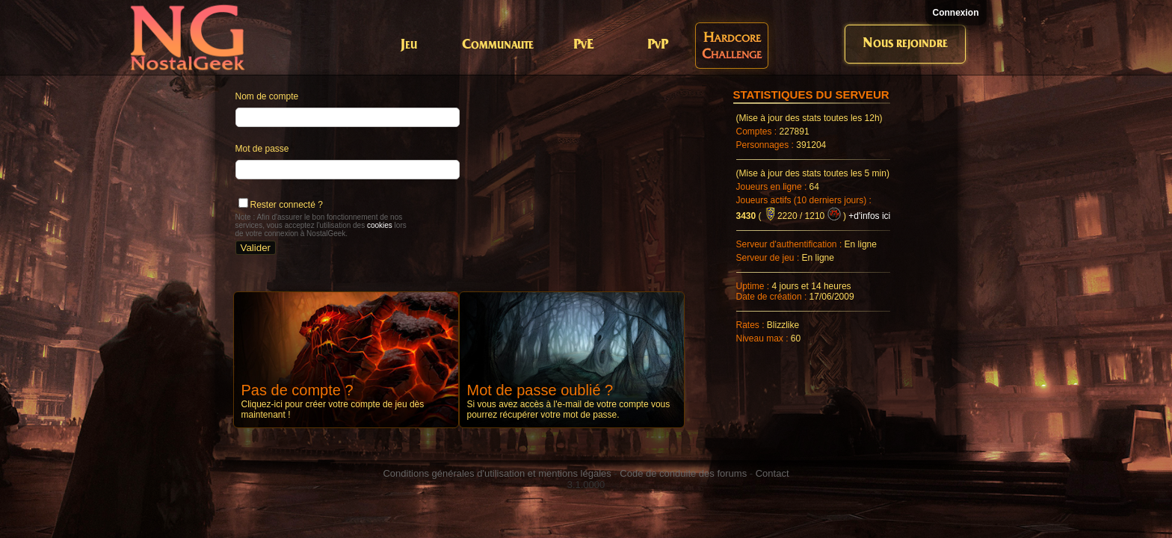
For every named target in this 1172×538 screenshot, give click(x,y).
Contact (772, 473)
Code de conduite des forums (683, 473)
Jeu (409, 45)
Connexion (956, 12)
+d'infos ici (869, 216)
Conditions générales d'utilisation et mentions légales (497, 473)
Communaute (498, 45)
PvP (657, 45)
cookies (379, 225)
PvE (583, 45)
